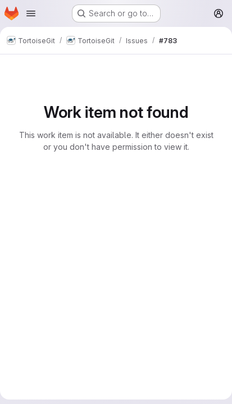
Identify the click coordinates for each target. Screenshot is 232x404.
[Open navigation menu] (31, 13)
